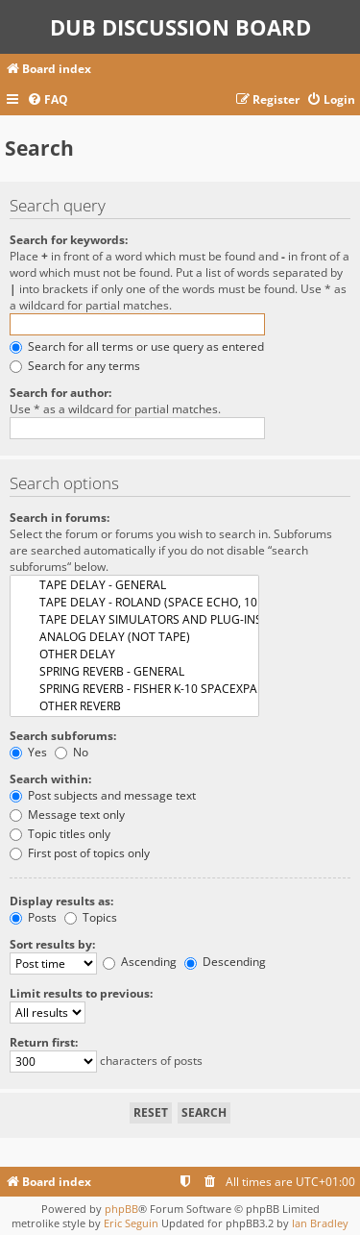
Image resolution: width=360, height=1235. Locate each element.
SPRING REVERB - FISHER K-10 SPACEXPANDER (134, 689)
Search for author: (60, 392)
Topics (90, 917)
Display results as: (61, 901)
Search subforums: (63, 736)
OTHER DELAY (134, 654)
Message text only (67, 814)
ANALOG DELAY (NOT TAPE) (134, 637)
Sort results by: (52, 944)
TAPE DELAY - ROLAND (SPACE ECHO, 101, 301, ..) (134, 602)
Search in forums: (59, 517)
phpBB (121, 1208)
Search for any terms (75, 366)
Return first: (44, 1042)
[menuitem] (47, 100)
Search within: (50, 779)
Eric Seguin (131, 1223)
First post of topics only (80, 853)
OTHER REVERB (134, 706)
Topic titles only (60, 834)
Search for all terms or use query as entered (137, 346)
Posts (33, 917)
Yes (28, 752)
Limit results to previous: (81, 993)
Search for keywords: (69, 240)
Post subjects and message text (103, 795)
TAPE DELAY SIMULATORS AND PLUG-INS (134, 620)
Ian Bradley (320, 1223)
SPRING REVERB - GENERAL (134, 671)
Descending (225, 961)
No (71, 752)
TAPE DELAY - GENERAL (134, 585)
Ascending (140, 961)
